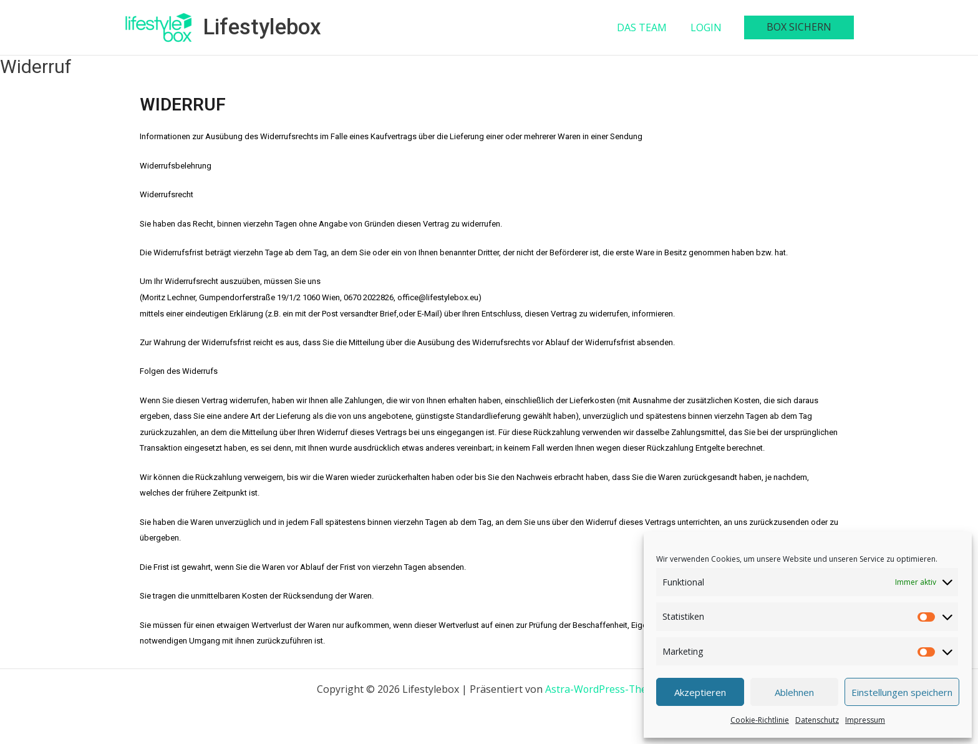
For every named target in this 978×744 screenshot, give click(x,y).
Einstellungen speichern (901, 692)
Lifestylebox (262, 27)
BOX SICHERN (800, 27)
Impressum (865, 720)
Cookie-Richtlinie (759, 720)
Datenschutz (817, 720)
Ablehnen (794, 692)
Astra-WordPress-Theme (603, 689)
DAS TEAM (651, 27)
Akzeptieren (700, 692)
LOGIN (711, 27)
